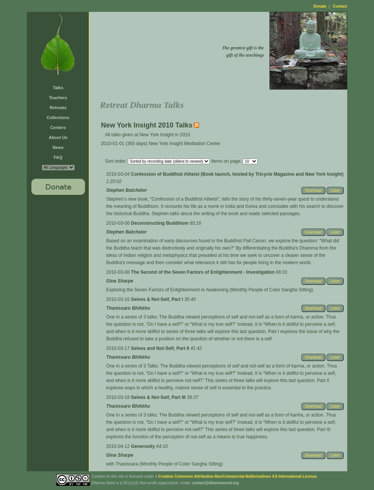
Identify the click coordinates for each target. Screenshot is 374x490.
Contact (340, 6)
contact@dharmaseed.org (215, 483)
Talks (58, 87)
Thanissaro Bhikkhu (128, 308)
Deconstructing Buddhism (160, 223)
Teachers (58, 97)
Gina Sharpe (119, 281)
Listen (335, 190)
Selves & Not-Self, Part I (157, 299)
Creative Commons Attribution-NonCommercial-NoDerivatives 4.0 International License (237, 476)
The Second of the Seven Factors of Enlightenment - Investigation (203, 272)
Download (313, 190)
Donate (320, 6)
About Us (58, 137)
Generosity (143, 446)
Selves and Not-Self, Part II (160, 348)
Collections (58, 117)
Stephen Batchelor (126, 190)
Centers (58, 127)
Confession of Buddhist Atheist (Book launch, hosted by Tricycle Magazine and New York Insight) (237, 174)
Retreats (58, 107)
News (58, 147)
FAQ (58, 157)
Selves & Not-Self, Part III (159, 397)
